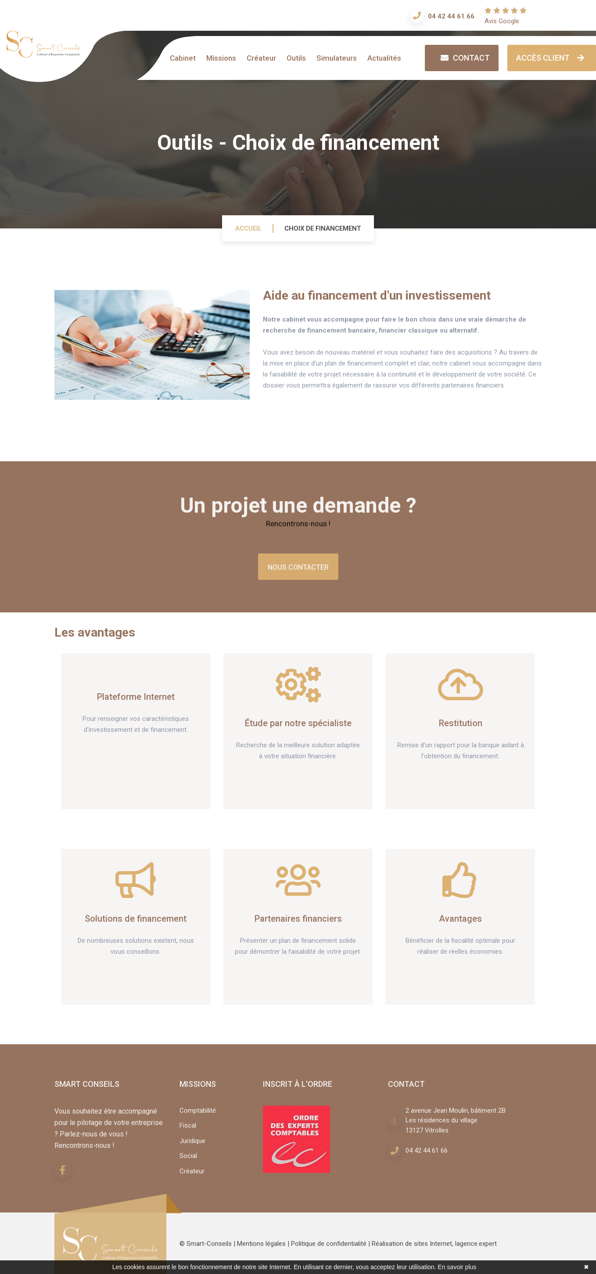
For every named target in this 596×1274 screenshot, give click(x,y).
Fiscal (188, 1129)
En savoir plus (457, 1266)
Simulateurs (336, 58)
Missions (221, 58)
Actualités (384, 58)
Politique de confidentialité (328, 1248)
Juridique (192, 1144)
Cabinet (183, 58)
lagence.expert (476, 1248)
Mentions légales (261, 1248)
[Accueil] (43, 53)
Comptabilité (198, 1114)
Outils (296, 58)
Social (188, 1160)
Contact (464, 57)
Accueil (248, 228)
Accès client (551, 57)
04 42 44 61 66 (451, 16)
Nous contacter (298, 571)
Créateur (261, 58)
